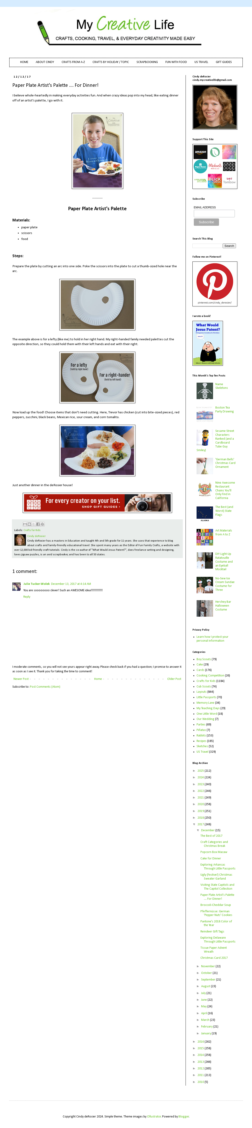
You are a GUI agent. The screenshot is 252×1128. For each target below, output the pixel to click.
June (204, 1000)
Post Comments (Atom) (45, 687)
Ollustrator (154, 1116)
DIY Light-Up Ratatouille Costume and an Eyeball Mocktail (224, 561)
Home (98, 679)
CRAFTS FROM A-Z (73, 62)
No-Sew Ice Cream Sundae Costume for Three (225, 584)
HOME (24, 62)
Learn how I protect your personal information (212, 639)
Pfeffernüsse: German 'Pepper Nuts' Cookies (216, 913)
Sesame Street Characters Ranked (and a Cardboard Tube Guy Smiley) (215, 440)
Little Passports (206, 697)
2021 (201, 797)
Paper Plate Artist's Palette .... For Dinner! (217, 897)
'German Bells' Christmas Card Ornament (225, 463)
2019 (201, 811)
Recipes (201, 741)
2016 (201, 1042)
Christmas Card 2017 (214, 958)
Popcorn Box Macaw (213, 852)
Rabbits (201, 735)
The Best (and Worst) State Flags (224, 511)
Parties (201, 724)
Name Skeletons (221, 386)
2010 (201, 1082)
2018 (201, 818)
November (208, 966)
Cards (200, 670)
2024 (201, 777)
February (207, 1026)
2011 (201, 1075)
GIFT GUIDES (224, 62)
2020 (201, 804)
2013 (201, 1062)
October (207, 973)
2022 (201, 791)
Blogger (183, 1116)
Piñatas (201, 730)
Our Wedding (205, 719)
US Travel (202, 752)
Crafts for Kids (32, 530)
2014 (201, 1055)
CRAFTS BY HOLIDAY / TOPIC (111, 62)
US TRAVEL (201, 62)
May (204, 1006)
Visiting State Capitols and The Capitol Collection (217, 887)
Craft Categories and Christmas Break (214, 844)
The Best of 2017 (211, 836)
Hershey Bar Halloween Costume (223, 605)
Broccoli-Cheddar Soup (215, 905)
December (208, 830)
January (206, 1033)
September (208, 979)
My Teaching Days (208, 708)
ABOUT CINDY (45, 62)
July (203, 993)
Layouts (202, 692)
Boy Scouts (204, 659)
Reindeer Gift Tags (212, 931)
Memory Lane (205, 703)
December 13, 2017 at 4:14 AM (71, 584)
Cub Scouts (204, 686)
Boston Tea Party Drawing (224, 409)
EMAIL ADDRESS (205, 207)
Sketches (202, 746)
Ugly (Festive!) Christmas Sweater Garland (216, 876)
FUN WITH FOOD (176, 62)
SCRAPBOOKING (147, 62)
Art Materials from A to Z (223, 532)
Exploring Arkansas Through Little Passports (218, 866)
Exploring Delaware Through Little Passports (218, 939)
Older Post (174, 679)
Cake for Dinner (210, 858)
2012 (201, 1068)
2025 (201, 771)
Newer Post (21, 679)
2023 (201, 784)
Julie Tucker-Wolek (36, 584)
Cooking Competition (210, 675)
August (206, 986)
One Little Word (207, 714)
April (204, 1013)
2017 (201, 824)
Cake (200, 664)
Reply (26, 597)
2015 (201, 1048)
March (205, 1020)
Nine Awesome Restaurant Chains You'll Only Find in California (225, 490)
